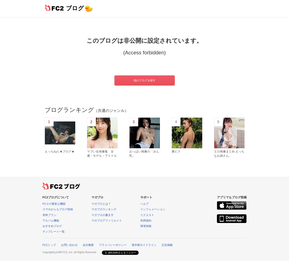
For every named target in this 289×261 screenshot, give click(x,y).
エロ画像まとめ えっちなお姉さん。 (229, 153)
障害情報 (145, 226)
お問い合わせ (69, 245)
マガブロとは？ (101, 203)
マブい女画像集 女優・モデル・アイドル (102, 153)
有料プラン (49, 215)
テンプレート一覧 (54, 231)
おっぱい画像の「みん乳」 (144, 153)
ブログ (75, 8)
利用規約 (145, 220)
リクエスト (147, 215)
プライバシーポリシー (113, 245)
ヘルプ (144, 203)
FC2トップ (49, 245)
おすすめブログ (52, 226)
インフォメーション (152, 209)
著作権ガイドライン (144, 245)
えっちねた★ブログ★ (59, 151)
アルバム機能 (51, 220)
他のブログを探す (145, 80)
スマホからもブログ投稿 (58, 209)
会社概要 (88, 245)
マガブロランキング (103, 209)
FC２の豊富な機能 (54, 203)
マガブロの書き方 (102, 215)
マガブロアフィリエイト (106, 220)
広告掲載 (167, 245)
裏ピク (176, 151)
